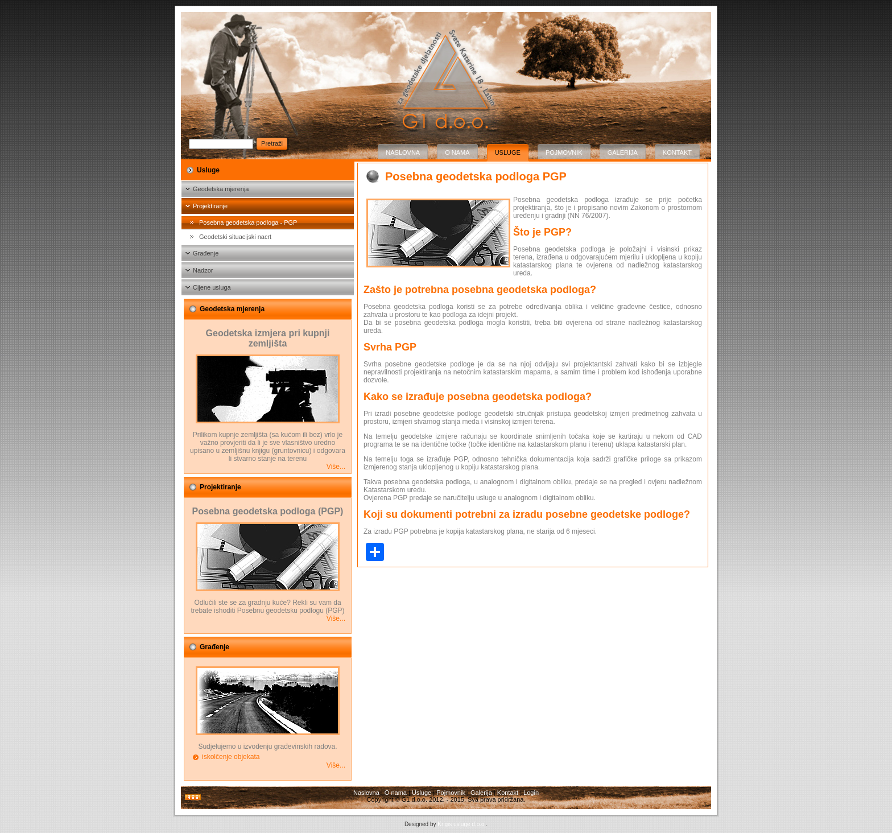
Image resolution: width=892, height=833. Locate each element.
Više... (336, 467)
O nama (457, 152)
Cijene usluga (212, 287)
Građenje (205, 253)
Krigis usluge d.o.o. (461, 824)
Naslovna (403, 152)
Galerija (623, 152)
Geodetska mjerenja (221, 188)
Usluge (508, 152)
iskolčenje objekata (230, 757)
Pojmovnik (564, 152)
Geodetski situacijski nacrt (235, 236)
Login (531, 792)
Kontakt (677, 152)
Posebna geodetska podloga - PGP (248, 222)
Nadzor (203, 270)
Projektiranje (210, 206)
